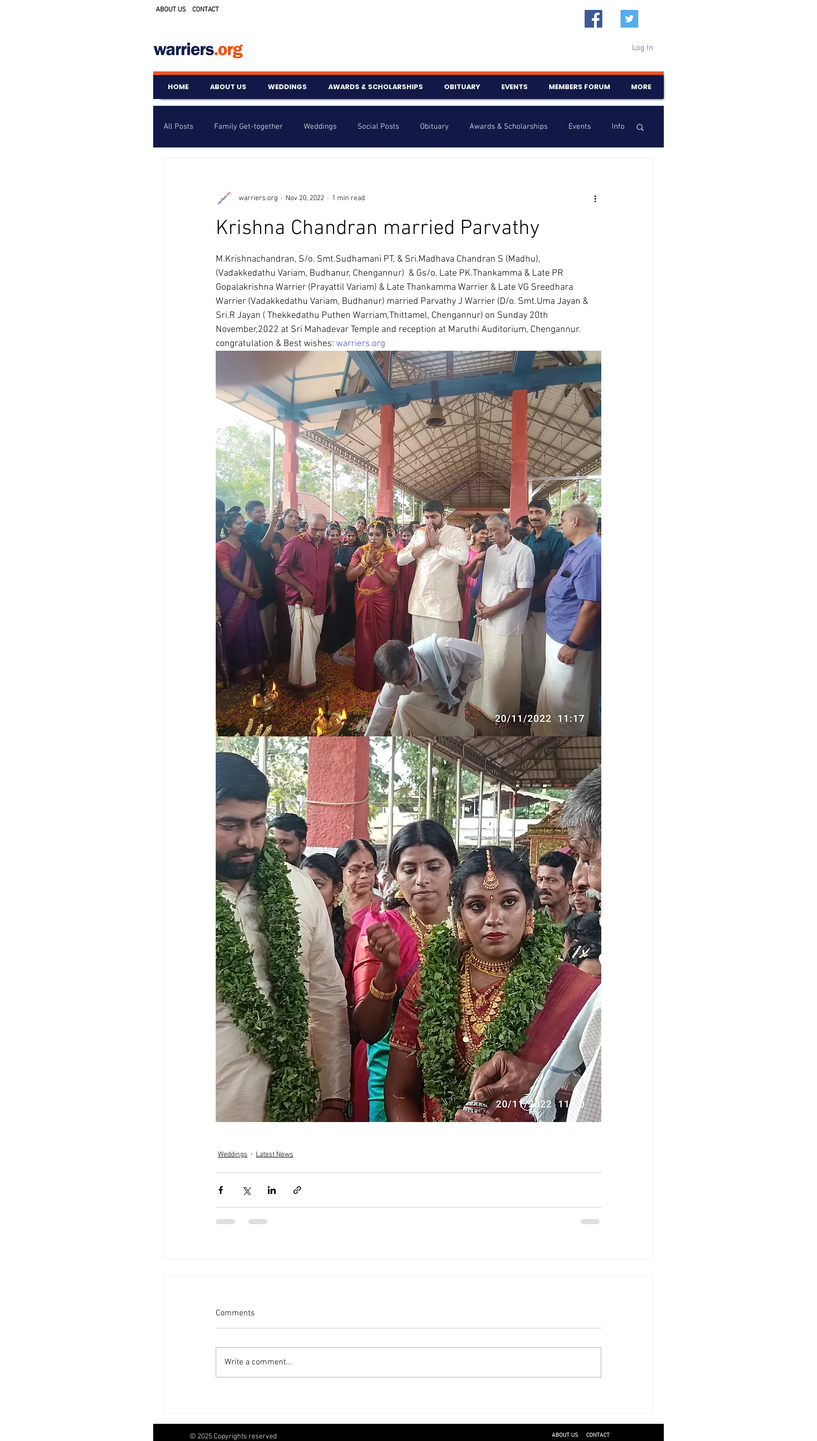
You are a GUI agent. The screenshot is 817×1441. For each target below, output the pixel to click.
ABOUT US (171, 10)
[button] (640, 126)
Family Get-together (248, 126)
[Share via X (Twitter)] (246, 1190)
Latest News (274, 1154)
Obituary (434, 126)
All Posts (178, 126)
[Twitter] (629, 19)
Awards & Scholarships (508, 126)
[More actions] (595, 198)
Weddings (320, 126)
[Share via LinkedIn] (272, 1190)
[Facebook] (593, 19)
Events (579, 126)
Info (618, 126)
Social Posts (378, 126)
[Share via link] (297, 1190)
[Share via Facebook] (221, 1190)
